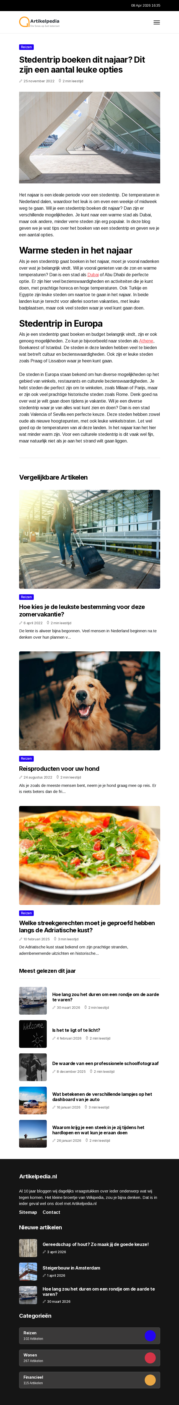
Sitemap (28, 1212)
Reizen (26, 47)
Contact (51, 1212)
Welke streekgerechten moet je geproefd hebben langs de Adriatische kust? (87, 926)
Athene (146, 341)
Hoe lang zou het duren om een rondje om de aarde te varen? (105, 997)
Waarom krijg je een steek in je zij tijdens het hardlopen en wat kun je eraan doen (98, 1130)
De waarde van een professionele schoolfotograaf (105, 1063)
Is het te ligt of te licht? (76, 1030)
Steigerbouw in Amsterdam (71, 1268)
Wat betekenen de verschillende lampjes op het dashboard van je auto (102, 1096)
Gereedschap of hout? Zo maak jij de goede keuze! (96, 1244)
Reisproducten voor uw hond (59, 768)
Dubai (93, 274)
